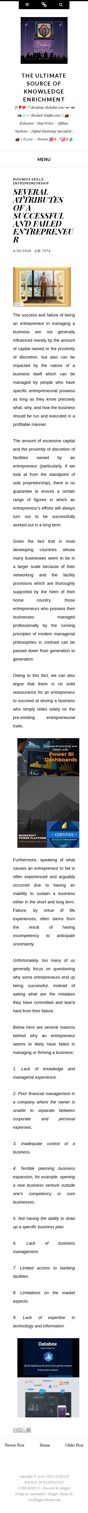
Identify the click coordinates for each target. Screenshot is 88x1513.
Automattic (37, 1494)
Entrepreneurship (31, 183)
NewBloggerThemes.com (44, 1500)
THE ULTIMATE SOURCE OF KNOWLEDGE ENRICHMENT (43, 1482)
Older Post (74, 1445)
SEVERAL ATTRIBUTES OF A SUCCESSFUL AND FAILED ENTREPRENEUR (43, 215)
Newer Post (14, 1445)
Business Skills (28, 179)
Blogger (65, 1488)
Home (45, 1445)
